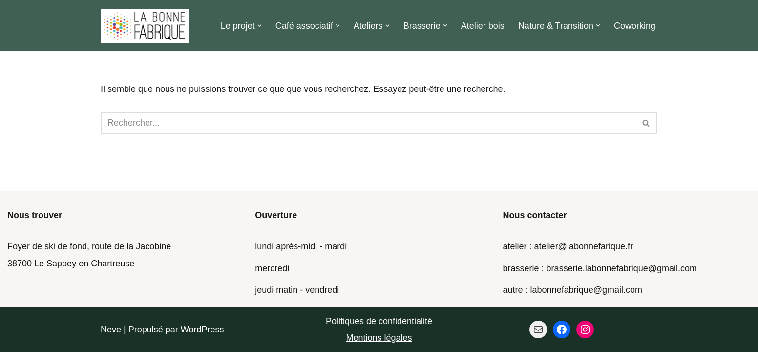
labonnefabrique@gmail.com (586, 290)
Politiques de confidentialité (379, 321)
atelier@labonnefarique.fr (583, 246)
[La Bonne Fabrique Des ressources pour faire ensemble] (145, 26)
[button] (259, 25)
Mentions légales (379, 338)
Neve (111, 329)
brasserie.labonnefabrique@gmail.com (622, 268)
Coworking (634, 26)
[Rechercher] (368, 123)
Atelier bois (483, 26)
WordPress (202, 329)
